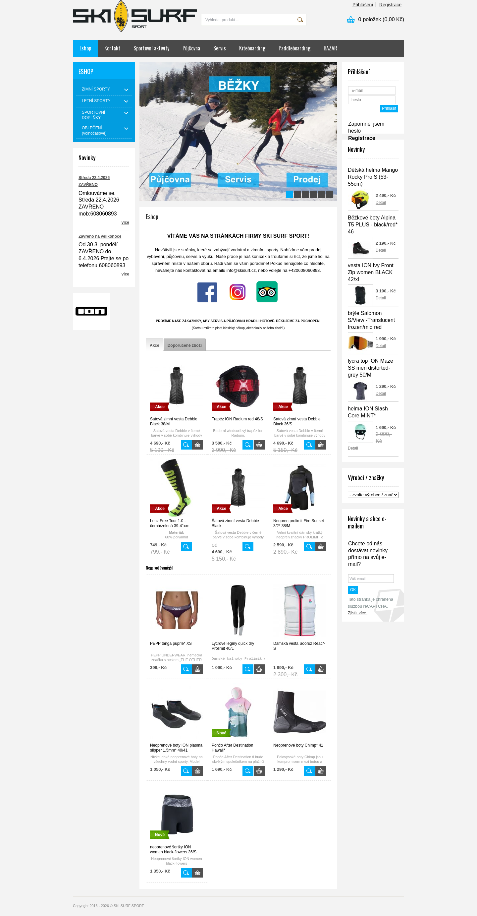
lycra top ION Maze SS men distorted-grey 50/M (370, 368)
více (125, 222)
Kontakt (112, 48)
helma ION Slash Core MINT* (368, 412)
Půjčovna (191, 48)
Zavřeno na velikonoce (100, 236)
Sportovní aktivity (151, 48)
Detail (381, 202)
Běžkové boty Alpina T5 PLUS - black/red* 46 (373, 224)
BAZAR (330, 48)
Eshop (85, 48)
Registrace (390, 4)
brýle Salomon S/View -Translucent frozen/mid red (371, 320)
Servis (219, 48)
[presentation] (154, 345)
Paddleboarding (294, 48)
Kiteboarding (252, 48)
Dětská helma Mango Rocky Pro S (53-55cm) (373, 177)
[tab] (154, 345)
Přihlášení (362, 4)
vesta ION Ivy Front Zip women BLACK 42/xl (371, 272)
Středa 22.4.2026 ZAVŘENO (94, 181)
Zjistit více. (357, 613)
